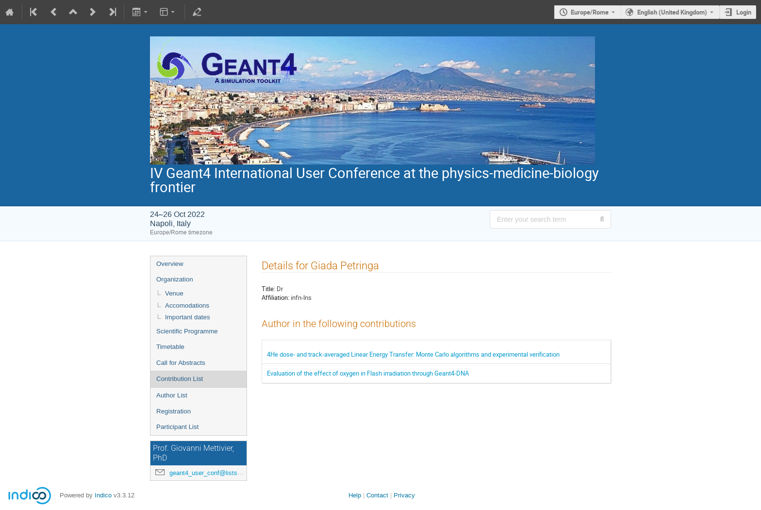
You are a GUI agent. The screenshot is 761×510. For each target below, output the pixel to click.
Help (354, 495)
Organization (174, 279)
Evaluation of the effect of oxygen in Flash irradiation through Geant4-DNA (368, 373)
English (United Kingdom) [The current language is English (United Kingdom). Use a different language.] (672, 12)
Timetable (170, 346)
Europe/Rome (590, 12)
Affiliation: (275, 297)
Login (743, 12)
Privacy (404, 495)
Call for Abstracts (180, 362)
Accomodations (187, 305)
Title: (268, 288)
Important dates (187, 317)
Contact (377, 495)
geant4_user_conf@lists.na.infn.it (216, 473)
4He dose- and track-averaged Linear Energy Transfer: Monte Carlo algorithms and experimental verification (413, 354)
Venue (174, 293)
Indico (103, 495)
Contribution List (179, 378)
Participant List (177, 426)
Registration (173, 411)
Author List (171, 395)
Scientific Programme (187, 331)
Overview (169, 263)
